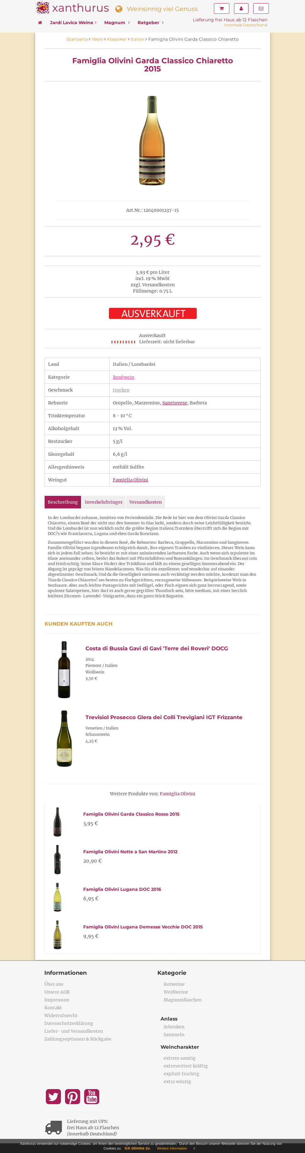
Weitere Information (172, 1148)
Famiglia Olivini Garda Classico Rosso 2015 (131, 814)
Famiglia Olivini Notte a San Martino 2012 (130, 851)
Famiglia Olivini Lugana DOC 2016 (122, 889)
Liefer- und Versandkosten (73, 1031)
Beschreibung (63, 502)
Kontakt (53, 1007)
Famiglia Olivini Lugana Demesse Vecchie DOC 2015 (143, 927)
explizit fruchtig (181, 1074)
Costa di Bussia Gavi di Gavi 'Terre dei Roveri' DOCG (156, 648)
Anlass (169, 1019)
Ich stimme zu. (138, 1148)
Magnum (117, 22)
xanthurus (80, 7)
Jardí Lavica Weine (73, 22)
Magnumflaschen (183, 1000)
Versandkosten (145, 502)
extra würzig (177, 1081)
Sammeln (174, 1034)
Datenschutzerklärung (68, 1023)
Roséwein (123, 377)
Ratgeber (151, 22)
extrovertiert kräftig (186, 1066)
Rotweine (174, 984)
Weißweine (176, 992)
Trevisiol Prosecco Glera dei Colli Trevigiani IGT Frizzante (163, 717)
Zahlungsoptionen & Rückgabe (78, 1039)
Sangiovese (174, 403)
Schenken (174, 1027)
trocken (121, 390)
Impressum (56, 1000)
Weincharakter (180, 1047)
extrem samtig (180, 1058)
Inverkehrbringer (104, 502)
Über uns (53, 984)
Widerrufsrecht (61, 1015)
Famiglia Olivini (130, 480)
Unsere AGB (57, 992)
